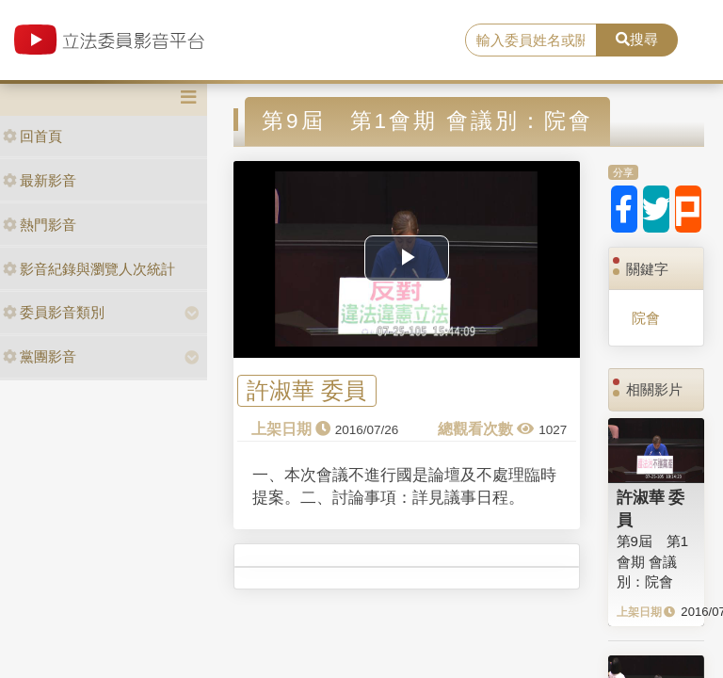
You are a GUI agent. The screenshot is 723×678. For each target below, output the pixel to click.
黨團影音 (39, 356)
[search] (531, 40)
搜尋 (637, 39)
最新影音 (39, 180)
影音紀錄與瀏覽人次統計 (89, 269)
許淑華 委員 (306, 391)
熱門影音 (39, 225)
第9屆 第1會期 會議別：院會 (653, 561)
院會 (646, 318)
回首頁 (32, 136)
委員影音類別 (53, 312)
